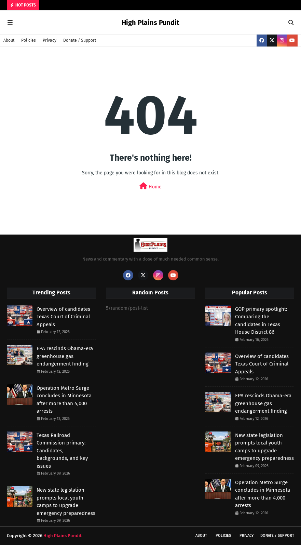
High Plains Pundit (150, 22)
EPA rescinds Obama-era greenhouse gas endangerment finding (65, 356)
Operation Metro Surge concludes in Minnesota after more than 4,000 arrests (64, 399)
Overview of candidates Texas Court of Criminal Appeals (63, 317)
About (8, 40)
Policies (28, 40)
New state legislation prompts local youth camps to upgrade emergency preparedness (66, 501)
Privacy (49, 40)
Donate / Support (79, 40)
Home (150, 186)
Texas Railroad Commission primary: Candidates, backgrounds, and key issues (62, 450)
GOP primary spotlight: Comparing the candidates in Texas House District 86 (261, 320)
